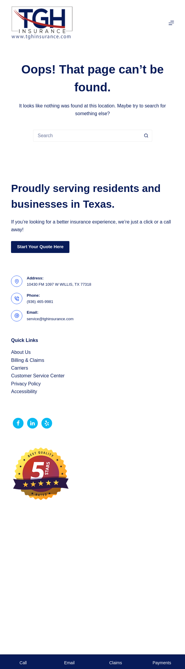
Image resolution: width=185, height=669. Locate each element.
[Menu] (171, 23)
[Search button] (146, 136)
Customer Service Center (38, 375)
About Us (21, 352)
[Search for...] (86, 136)
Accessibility (24, 391)
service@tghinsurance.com (50, 319)
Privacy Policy (26, 383)
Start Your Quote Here (40, 246)
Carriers (19, 368)
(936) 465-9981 (40, 301)
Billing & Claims (27, 360)
